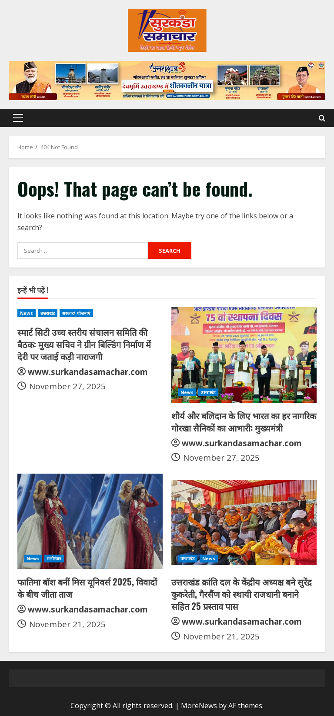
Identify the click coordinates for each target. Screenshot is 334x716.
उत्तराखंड (47, 313)
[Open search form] (322, 118)
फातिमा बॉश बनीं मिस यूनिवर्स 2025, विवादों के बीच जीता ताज (87, 587)
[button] (18, 118)
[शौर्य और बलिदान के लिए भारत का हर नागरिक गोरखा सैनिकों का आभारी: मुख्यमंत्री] (244, 355)
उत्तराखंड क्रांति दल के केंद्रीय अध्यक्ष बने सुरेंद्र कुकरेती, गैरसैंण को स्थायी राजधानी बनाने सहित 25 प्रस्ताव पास (241, 593)
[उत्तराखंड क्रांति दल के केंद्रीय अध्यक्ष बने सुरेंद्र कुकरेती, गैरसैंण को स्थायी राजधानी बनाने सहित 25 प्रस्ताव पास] (244, 521)
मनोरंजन (54, 558)
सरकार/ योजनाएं (76, 313)
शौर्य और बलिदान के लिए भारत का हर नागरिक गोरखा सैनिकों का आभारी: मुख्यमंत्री (243, 421)
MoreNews (199, 705)
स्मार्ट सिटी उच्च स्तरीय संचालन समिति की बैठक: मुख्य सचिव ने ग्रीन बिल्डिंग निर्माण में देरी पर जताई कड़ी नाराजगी (84, 344)
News (26, 313)
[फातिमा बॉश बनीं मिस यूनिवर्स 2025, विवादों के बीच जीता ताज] (90, 521)
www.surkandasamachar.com (88, 372)
